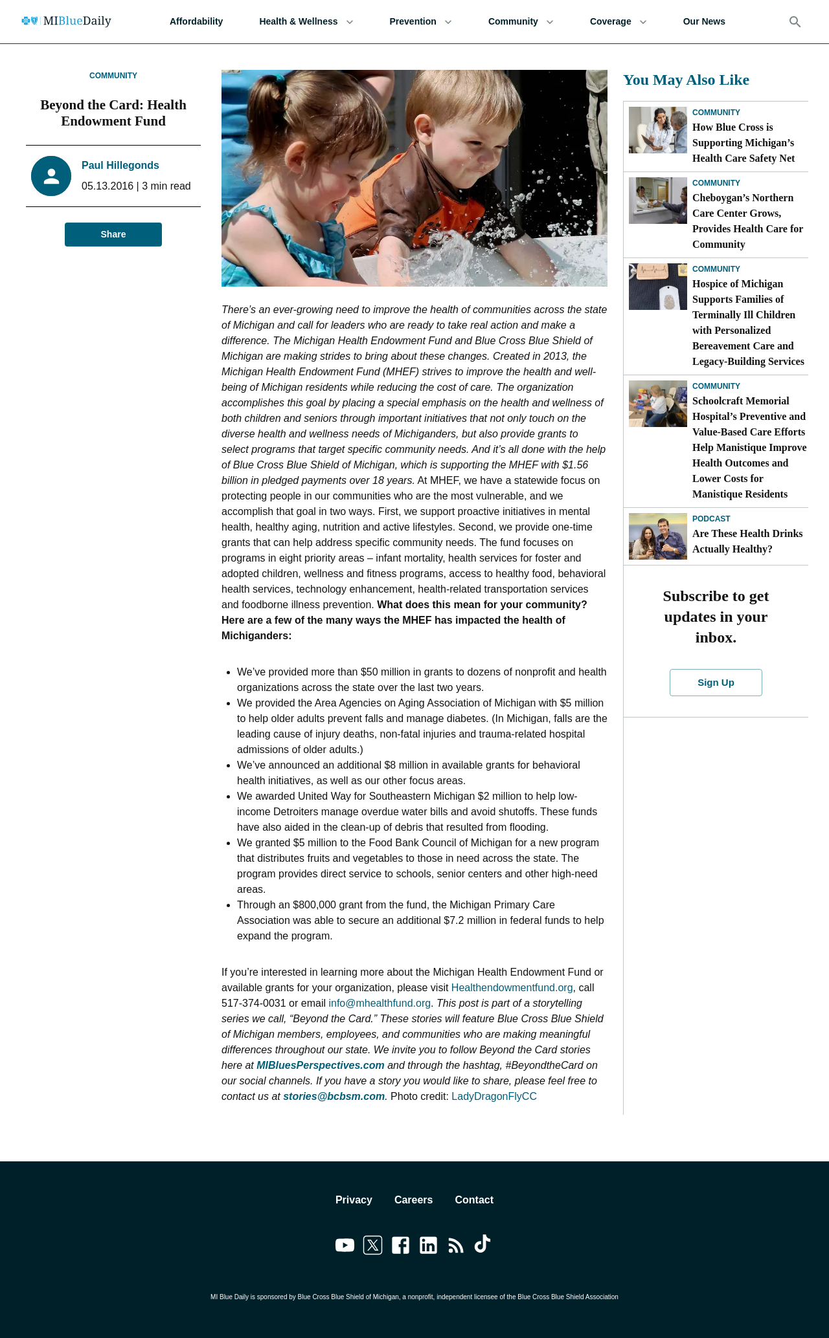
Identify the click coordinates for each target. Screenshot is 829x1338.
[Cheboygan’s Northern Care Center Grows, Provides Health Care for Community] (658, 200)
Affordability (196, 22)
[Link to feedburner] (456, 1247)
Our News (704, 22)
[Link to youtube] (345, 1247)
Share (113, 235)
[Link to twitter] (372, 1247)
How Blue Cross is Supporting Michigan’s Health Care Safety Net (743, 143)
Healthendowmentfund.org (512, 987)
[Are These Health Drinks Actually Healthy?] (658, 536)
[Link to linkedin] (428, 1247)
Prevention (421, 22)
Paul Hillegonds (120, 165)
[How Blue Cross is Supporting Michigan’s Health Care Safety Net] (658, 130)
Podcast (711, 518)
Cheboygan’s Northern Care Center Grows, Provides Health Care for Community (747, 221)
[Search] (795, 22)
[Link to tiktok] (484, 1247)
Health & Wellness (306, 22)
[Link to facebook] (400, 1247)
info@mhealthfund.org (379, 1003)
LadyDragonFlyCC (494, 1096)
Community (521, 22)
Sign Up (716, 683)
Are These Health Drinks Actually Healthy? (747, 541)
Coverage (618, 22)
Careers (413, 1199)
